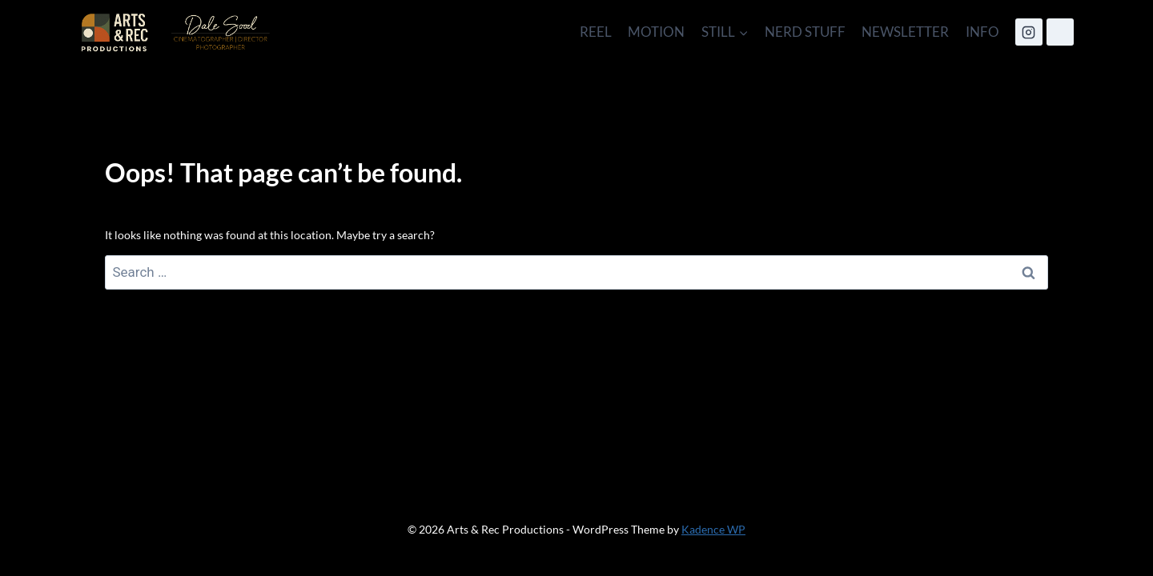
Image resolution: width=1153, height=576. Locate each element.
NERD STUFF (805, 31)
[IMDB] (1060, 32)
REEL (596, 31)
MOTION (656, 31)
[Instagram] (1029, 32)
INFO (982, 31)
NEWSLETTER (905, 31)
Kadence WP (713, 529)
